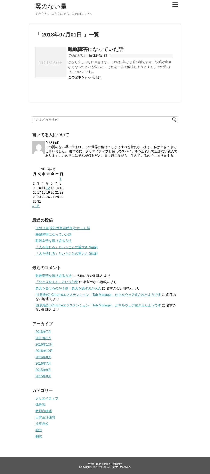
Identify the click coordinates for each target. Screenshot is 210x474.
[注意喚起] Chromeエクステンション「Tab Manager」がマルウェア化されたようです (98, 294)
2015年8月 (43, 376)
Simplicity (116, 463)
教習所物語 (43, 411)
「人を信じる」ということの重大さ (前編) (66, 253)
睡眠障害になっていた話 (95, 49)
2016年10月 (44, 351)
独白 (107, 56)
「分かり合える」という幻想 (56, 282)
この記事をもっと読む (84, 77)
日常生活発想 (45, 417)
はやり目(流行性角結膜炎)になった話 (62, 228)
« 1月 (36, 206)
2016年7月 (43, 363)
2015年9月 (43, 370)
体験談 (97, 56)
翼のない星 (51, 6)
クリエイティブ (46, 398)
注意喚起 (42, 423)
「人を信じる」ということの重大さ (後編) (66, 247)
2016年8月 (43, 357)
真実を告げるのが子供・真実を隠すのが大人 (68, 288)
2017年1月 (43, 338)
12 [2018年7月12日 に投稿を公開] (48, 188)
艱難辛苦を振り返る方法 (53, 241)
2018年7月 (43, 331)
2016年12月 (44, 344)
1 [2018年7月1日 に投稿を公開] (61, 179)
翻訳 (38, 436)
